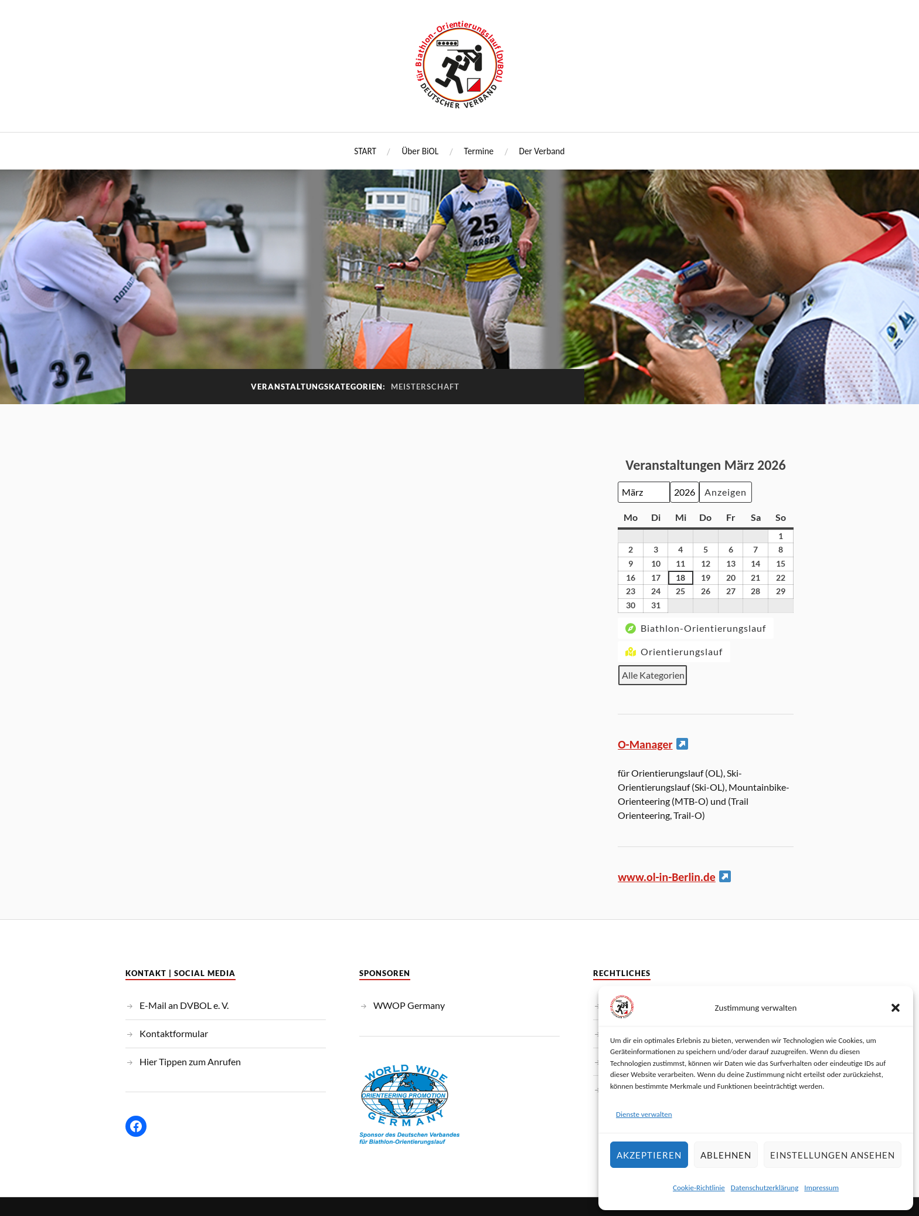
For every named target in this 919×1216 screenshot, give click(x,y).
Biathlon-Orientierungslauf (694, 628)
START (365, 151)
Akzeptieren (649, 1155)
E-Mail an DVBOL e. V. (184, 1004)
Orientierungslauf (673, 652)
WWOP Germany (409, 1004)
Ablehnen (725, 1155)
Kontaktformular (173, 1032)
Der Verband (542, 151)
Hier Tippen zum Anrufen (190, 1060)
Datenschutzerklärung (765, 1187)
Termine (478, 151)
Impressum (821, 1187)
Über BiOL (419, 151)
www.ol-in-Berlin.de (667, 876)
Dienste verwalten (644, 1114)
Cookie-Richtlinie (699, 1187)
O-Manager (645, 744)
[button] (895, 1008)
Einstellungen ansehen (832, 1155)
